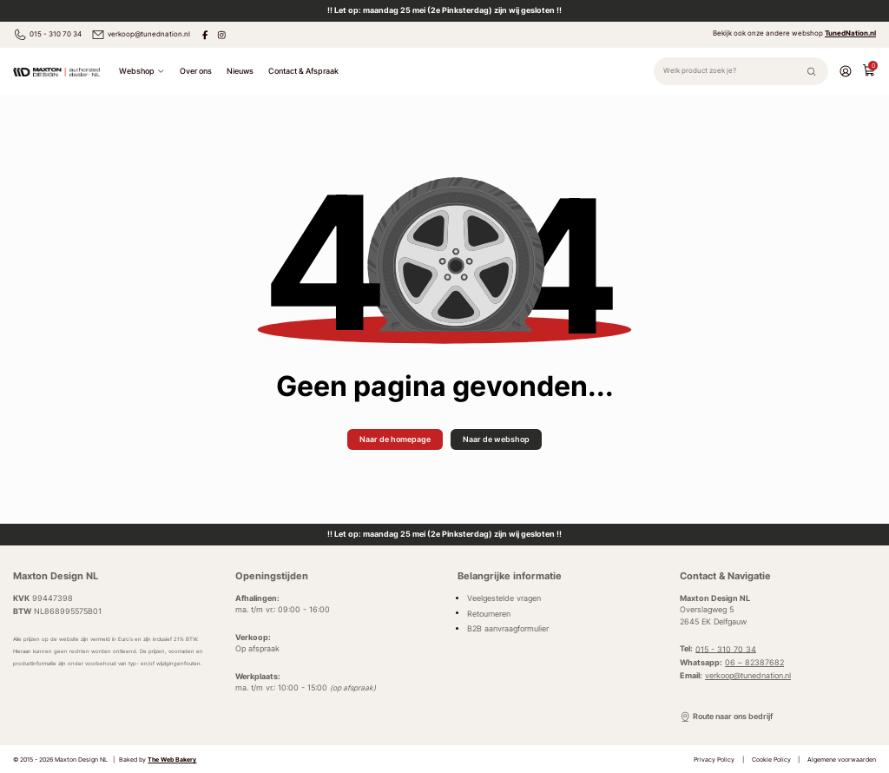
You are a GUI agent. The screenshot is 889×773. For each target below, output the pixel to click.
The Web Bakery (172, 759)
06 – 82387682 (754, 662)
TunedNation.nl (850, 33)
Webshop (141, 71)
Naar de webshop (496, 439)
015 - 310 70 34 (47, 35)
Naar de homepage (395, 439)
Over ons (196, 71)
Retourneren (488, 613)
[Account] (846, 71)
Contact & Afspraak (303, 71)
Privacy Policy (714, 759)
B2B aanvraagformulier (508, 628)
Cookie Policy (771, 759)
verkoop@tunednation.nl (140, 35)
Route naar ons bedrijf (726, 717)
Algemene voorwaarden (841, 759)
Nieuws (240, 71)
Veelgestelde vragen (504, 598)
